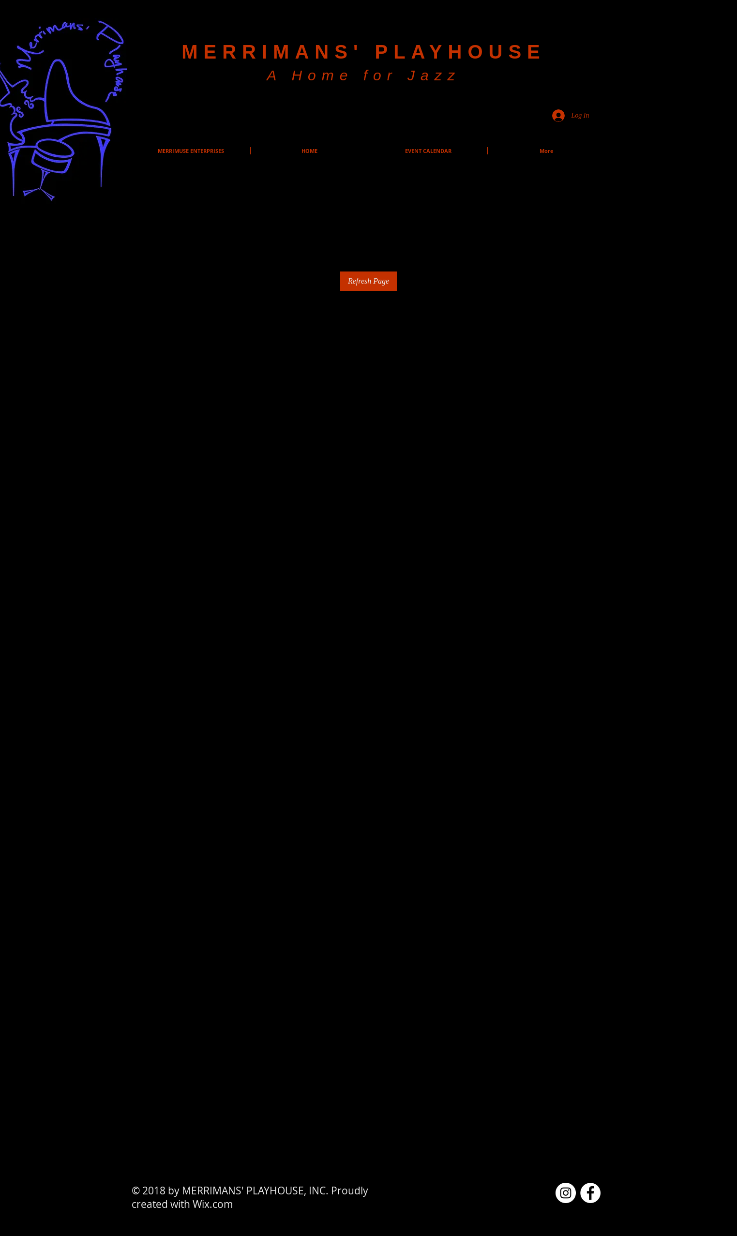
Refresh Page (368, 281)
